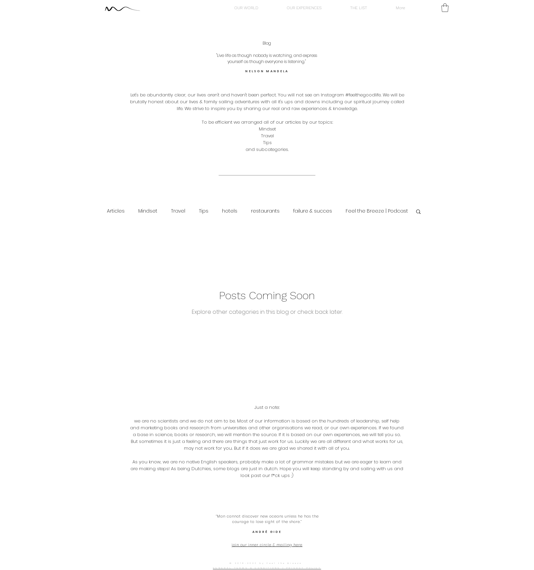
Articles (116, 210)
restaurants (265, 210)
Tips (203, 210)
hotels (229, 210)
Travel (178, 210)
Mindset (147, 210)
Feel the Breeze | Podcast (377, 210)
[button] (445, 7)
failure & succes (312, 210)
